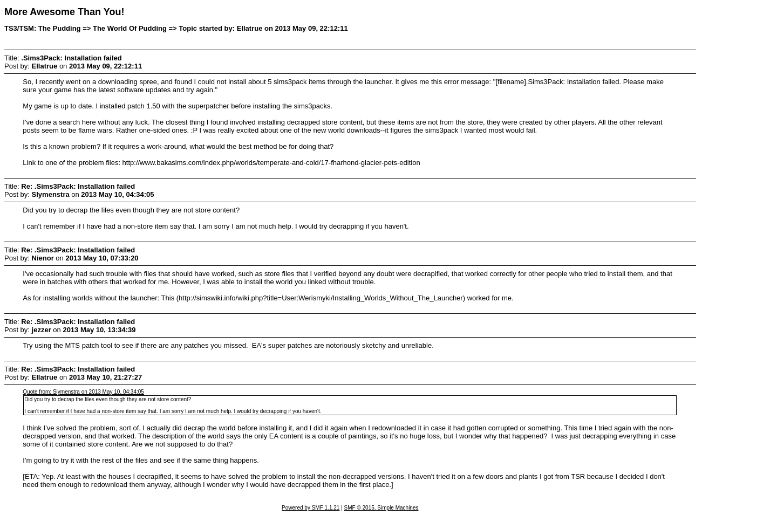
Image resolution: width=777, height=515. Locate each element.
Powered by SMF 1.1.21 (310, 508)
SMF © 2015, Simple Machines (381, 508)
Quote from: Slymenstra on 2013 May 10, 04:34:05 (83, 392)
